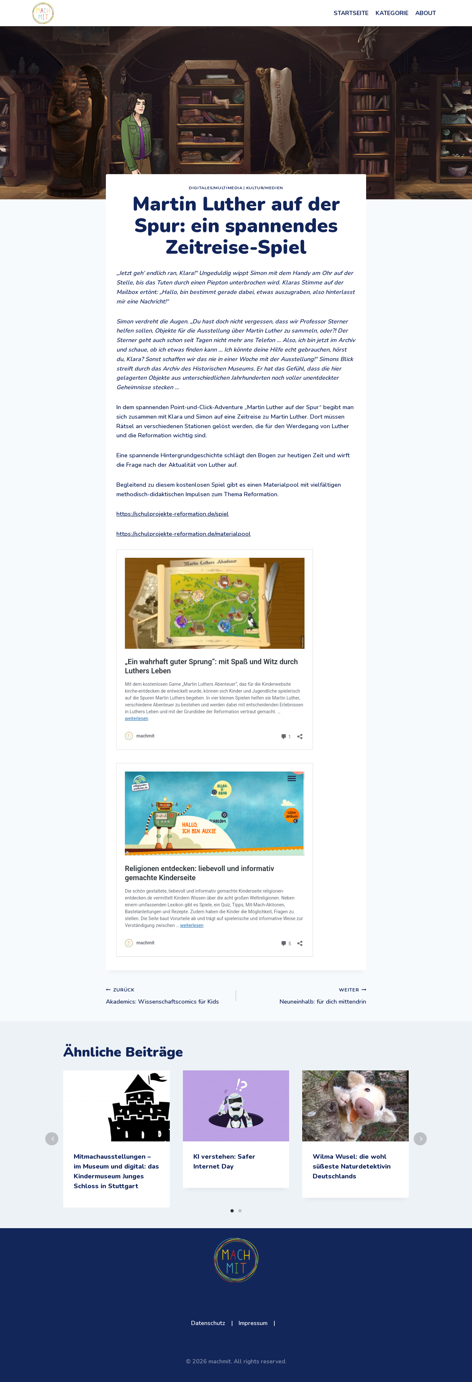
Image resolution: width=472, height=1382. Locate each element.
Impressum (253, 1323)
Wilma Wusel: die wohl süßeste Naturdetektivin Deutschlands (352, 1166)
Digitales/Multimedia (216, 188)
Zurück (51, 1138)
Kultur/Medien (264, 188)
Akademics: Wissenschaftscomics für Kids (168, 995)
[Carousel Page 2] (240, 1211)
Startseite (351, 13)
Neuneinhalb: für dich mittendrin (304, 995)
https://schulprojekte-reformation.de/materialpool (183, 534)
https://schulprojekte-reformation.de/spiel (172, 514)
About (425, 13)
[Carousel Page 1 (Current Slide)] (232, 1211)
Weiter (420, 1138)
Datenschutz (208, 1323)
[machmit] (43, 13)
